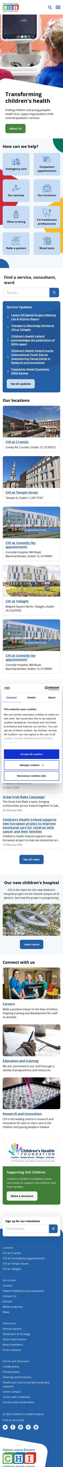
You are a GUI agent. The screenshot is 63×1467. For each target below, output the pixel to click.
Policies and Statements (16, 1361)
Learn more (31, 944)
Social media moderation (18, 1402)
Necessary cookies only (31, 775)
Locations (8, 1247)
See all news (31, 859)
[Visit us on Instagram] (28, 1427)
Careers (9, 1004)
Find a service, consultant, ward (30, 279)
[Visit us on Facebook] (12, 1427)
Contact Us (10, 1296)
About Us (15, 128)
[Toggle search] (49, 7)
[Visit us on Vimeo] (35, 1427)
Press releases (12, 1350)
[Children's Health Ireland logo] (11, 7)
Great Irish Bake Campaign (24, 797)
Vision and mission (14, 1339)
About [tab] (51, 697)
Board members (13, 1344)
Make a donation (22, 1196)
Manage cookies (31, 764)
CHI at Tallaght (17, 601)
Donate (7, 1301)
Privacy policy (11, 1372)
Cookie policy (11, 1366)
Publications (9, 1323)
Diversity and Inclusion (17, 1377)
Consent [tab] (11, 697)
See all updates (21, 384)
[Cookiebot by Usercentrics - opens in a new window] (45, 688)
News (6, 1312)
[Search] (54, 292)
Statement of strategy (16, 1334)
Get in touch (9, 1280)
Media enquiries (13, 1307)
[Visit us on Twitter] (5, 1427)
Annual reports (12, 1329)
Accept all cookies (31, 754)
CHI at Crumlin (17, 442)
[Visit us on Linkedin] (20, 1427)
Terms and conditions (16, 1397)
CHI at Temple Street (22, 493)
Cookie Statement (26, 738)
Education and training (20, 1061)
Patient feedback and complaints (23, 1291)
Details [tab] (31, 697)
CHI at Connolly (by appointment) (20, 545)
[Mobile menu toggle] (58, 7)
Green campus (12, 1391)
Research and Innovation (22, 1114)
